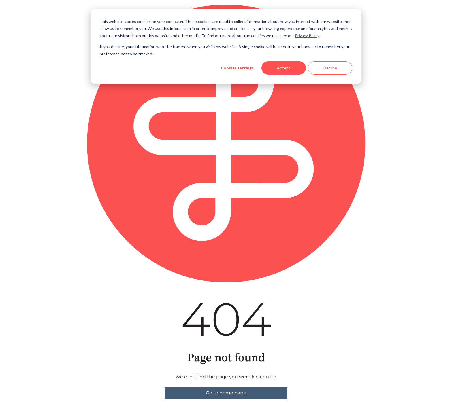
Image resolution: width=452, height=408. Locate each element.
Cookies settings (237, 67)
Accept (283, 67)
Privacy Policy (307, 35)
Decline (330, 67)
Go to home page (226, 393)
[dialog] (226, 46)
